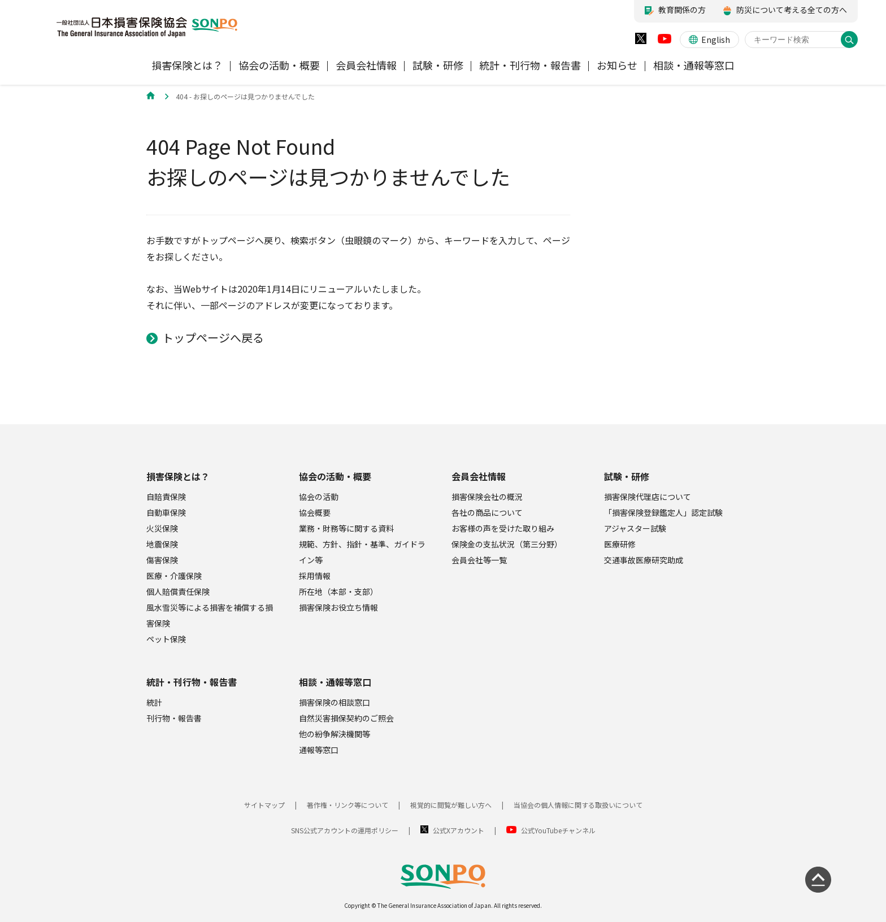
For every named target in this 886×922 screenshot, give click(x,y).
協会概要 (315, 512)
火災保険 (162, 528)
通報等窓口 (318, 749)
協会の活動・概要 (335, 476)
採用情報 (315, 575)
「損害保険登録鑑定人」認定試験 (663, 512)
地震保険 (162, 544)
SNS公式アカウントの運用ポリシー (344, 830)
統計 (154, 702)
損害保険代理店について (647, 496)
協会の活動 (318, 496)
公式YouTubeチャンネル (558, 830)
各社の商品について (487, 512)
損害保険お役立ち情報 (338, 607)
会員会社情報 (478, 476)
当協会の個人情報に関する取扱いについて (578, 805)
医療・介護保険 (174, 575)
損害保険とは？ (178, 476)
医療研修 (620, 544)
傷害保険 (162, 560)
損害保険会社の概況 (487, 496)
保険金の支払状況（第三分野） (506, 544)
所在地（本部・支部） (338, 591)
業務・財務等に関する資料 (346, 528)
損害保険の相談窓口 (334, 702)
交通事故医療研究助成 (643, 560)
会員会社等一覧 (479, 560)
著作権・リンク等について (347, 805)
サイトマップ (264, 805)
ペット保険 (166, 639)
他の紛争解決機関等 (334, 734)
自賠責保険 (166, 496)
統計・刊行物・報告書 (191, 682)
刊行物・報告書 (174, 718)
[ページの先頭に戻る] (818, 880)
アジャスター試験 (635, 528)
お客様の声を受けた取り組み (502, 528)
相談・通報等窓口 (335, 682)
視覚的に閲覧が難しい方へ (451, 805)
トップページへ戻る (213, 337)
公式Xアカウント (458, 830)
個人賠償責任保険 (178, 591)
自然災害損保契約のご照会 (346, 718)
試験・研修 (626, 476)
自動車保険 (166, 512)
